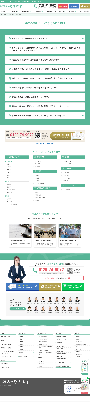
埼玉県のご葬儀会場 (43, 344)
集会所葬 (9, 201)
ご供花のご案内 (5, 367)
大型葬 (9, 175)
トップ (2, 333)
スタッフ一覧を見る (18, 309)
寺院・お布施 (38, 195)
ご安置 (37, 180)
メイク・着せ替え (39, 183)
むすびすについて (79, 341)
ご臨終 (37, 175)
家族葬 (3, 11)
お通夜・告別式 (67, 161)
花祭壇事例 (41, 363)
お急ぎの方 (64, 6)
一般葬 (9, 169)
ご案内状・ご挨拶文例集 (62, 366)
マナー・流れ (60, 348)
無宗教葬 (9, 192)
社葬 (8, 177)
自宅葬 (9, 199)
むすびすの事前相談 (6, 344)
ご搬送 (37, 178)
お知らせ (3, 360)
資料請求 (75, 6)
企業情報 (71, 11)
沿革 (77, 346)
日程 (36, 192)
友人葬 (12, 189)
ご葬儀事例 (41, 361)
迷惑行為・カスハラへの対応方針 (73, 382)
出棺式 (21, 346)
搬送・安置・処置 (5, 336)
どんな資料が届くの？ (6, 353)
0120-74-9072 (47, 5)
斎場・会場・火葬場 (40, 197)
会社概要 (78, 336)
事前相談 (86, 6)
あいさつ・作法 (67, 164)
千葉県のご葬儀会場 (43, 341)
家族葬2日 (22, 339)
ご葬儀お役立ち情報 (61, 358)
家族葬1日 (22, 341)
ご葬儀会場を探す (42, 333)
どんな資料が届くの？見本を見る (45, 143)
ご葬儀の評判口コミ (61, 339)
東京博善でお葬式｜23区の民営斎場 (45, 347)
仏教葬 (9, 184)
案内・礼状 (66, 180)
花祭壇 (37, 200)
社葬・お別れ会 (84, 11)
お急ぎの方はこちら (56, 278)
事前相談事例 (41, 366)
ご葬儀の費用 (60, 351)
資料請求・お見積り (6, 348)
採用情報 (78, 351)
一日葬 (9, 166)
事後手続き (66, 172)
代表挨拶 (78, 339)
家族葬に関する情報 (61, 353)
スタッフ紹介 (78, 349)
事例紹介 (49, 11)
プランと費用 (13, 11)
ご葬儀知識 (38, 11)
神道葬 (9, 187)
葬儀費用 (37, 166)
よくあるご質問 (60, 362)
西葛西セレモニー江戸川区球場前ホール (45, 353)
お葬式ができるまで (80, 356)
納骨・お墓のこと (61, 356)
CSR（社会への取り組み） (81, 344)
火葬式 (9, 172)
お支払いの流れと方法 (6, 356)
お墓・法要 (66, 175)
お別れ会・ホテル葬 (12, 204)
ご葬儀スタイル (60, 346)
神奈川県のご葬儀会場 (43, 339)
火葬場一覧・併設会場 (43, 350)
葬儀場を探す (26, 11)
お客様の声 (60, 11)
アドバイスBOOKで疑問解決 (8, 351)
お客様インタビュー (61, 336)
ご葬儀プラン (22, 333)
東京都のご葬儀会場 (43, 336)
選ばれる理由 (78, 354)
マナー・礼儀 (66, 189)
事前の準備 (38, 161)
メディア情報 (4, 363)
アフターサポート (67, 178)
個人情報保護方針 (70, 380)
